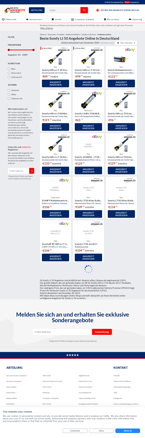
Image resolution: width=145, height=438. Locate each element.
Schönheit (10, 404)
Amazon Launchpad (13, 381)
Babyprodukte (11, 398)
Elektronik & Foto (85, 381)
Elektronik (11, 19)
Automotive (35, 19)
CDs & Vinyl (47, 387)
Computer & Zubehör (51, 398)
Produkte (60, 34)
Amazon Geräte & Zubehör (16, 376)
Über (115, 393)
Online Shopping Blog (114, 2)
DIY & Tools (47, 404)
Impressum (118, 404)
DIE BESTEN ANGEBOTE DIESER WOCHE (117, 10)
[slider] (9, 50)
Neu (13, 69)
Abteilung (36, 10)
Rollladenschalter (104, 34)
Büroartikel (113, 19)
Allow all (128, 430)
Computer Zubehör (84, 19)
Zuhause (43, 34)
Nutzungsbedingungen (122, 387)
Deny (101, 430)
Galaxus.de (16, 98)
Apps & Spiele (11, 387)
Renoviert (16, 73)
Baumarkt (52, 34)
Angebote (131, 2)
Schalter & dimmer (89, 34)
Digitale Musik (84, 376)
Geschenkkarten (85, 393)
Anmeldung (31, 171)
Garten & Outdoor (86, 387)
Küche (58, 19)
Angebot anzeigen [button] (56, 83)
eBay (13, 94)
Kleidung (46, 393)
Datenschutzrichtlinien (122, 381)
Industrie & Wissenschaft (52, 381)
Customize (75, 430)
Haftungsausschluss (131, 404)
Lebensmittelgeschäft (87, 398)
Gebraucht (16, 77)
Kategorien (118, 398)
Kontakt (117, 376)
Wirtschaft (47, 376)
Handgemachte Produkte (88, 404)
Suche (84, 10)
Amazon (15, 90)
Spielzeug (137, 19)
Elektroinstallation (73, 34)
